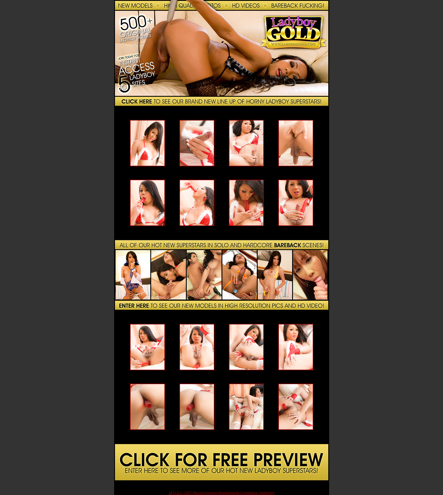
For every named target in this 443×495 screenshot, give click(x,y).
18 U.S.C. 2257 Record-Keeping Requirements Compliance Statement (222, 493)
